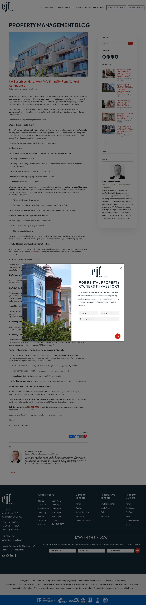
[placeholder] (88, 313)
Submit (117, 336)
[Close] (120, 267)
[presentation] (103, 326)
